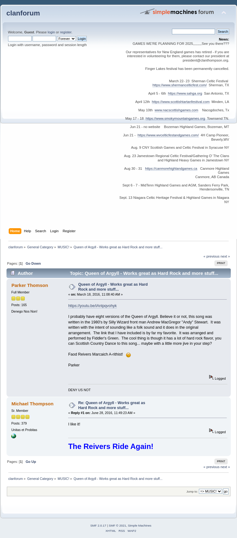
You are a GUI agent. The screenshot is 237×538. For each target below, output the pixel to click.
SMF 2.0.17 (98, 525)
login (51, 32)
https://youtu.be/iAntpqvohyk (92, 306)
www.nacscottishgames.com (176, 110)
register (66, 32)
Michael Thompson (32, 403)
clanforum (23, 13)
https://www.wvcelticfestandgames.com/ (168, 135)
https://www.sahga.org (185, 93)
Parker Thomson (29, 285)
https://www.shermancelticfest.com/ (179, 85)
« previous (212, 256)
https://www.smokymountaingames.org (175, 118)
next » (225, 256)
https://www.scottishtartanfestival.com (180, 102)
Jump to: (192, 491)
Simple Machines (139, 525)
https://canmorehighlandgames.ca (171, 168)
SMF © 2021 (117, 525)
